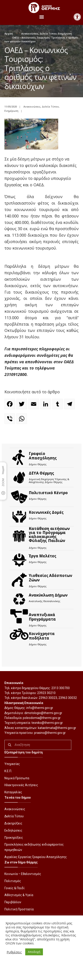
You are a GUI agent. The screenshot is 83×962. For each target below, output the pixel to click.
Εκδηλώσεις (13, 830)
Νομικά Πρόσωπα (16, 778)
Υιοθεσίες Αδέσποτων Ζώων (50, 577)
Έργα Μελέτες (42, 555)
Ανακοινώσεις (29, 33)
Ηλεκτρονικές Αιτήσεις (21, 785)
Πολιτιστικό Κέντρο (48, 492)
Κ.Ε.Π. (8, 771)
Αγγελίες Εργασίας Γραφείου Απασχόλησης (35, 857)
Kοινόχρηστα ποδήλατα (42, 636)
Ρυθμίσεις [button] (14, 952)
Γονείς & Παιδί (14, 888)
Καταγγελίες (13, 792)
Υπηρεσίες (12, 764)
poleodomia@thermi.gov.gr (42, 718)
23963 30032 (67, 698)
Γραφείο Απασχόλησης (43, 456)
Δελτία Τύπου (48, 33)
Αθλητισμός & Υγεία (18, 895)
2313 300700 (60, 688)
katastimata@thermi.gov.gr (57, 728)
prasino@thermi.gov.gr (50, 733)
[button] (77, 17)
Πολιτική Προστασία (19, 909)
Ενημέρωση (65, 33)
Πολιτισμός (12, 881)
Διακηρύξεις (13, 823)
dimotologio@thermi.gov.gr (43, 713)
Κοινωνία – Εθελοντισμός (22, 874)
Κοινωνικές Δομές (46, 512)
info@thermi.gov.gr (39, 708)
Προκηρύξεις (13, 837)
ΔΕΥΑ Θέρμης (41, 473)
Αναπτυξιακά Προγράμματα (42, 617)
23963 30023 (48, 698)
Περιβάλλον (12, 902)
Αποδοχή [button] (34, 952)
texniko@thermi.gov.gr (47, 723)
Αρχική (8, 33)
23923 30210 (46, 693)
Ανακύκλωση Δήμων (48, 595)
